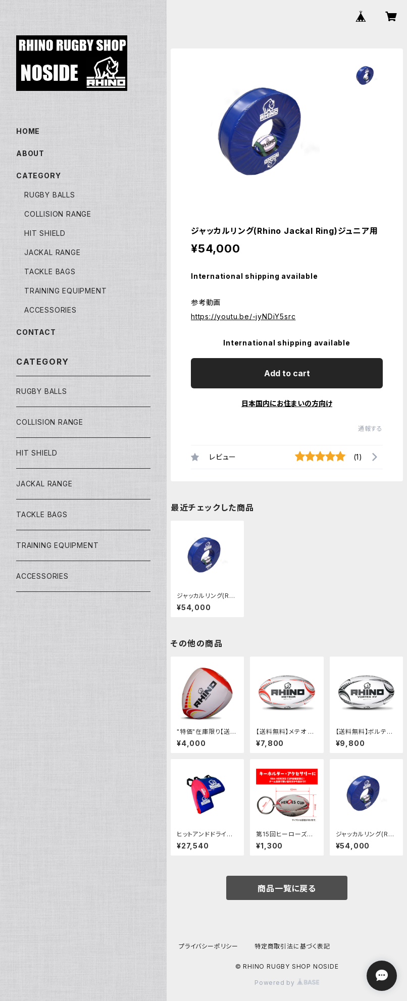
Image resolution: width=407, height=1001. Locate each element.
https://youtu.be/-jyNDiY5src (243, 316)
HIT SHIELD (45, 233)
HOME (28, 131)
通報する (370, 428)
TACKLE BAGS (50, 271)
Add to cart (287, 373)
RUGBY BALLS (49, 194)
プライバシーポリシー (208, 946)
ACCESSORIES (50, 310)
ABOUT (30, 153)
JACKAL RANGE (52, 252)
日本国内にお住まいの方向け (286, 403)
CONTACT (36, 332)
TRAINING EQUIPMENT (65, 290)
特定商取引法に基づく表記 (292, 946)
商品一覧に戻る (287, 888)
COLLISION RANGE (57, 214)
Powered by (287, 982)
